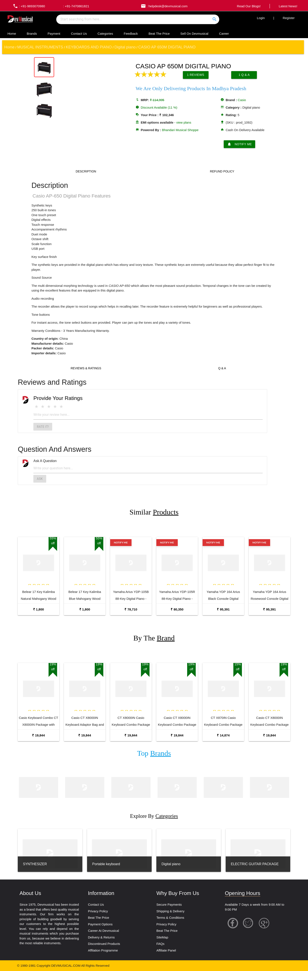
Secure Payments (169, 904)
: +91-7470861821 (75, 6)
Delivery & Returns (101, 937)
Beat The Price (159, 33)
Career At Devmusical (103, 930)
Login (261, 18)
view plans (183, 122)
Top (154, 753)
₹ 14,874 (223, 735)
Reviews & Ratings (86, 368)
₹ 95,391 (223, 609)
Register (289, 18)
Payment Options (100, 924)
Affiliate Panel (166, 950)
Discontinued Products (104, 944)
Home (11, 33)
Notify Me (239, 144)
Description (86, 171)
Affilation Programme (103, 950)
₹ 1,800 (38, 609)
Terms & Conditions (170, 917)
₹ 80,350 (177, 609)
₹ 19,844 (38, 735)
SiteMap (162, 937)
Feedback (131, 33)
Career (224, 33)
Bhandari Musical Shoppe (180, 130)
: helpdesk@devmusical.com (163, 6)
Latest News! (288, 6)
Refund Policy (222, 171)
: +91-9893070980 (28, 6)
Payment (54, 33)
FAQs (160, 944)
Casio (242, 100)
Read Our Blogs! (249, 6)
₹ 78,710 (130, 609)
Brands (32, 33)
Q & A (222, 368)
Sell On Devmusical (194, 33)
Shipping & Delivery (170, 911)
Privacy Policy (98, 911)
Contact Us (79, 33)
